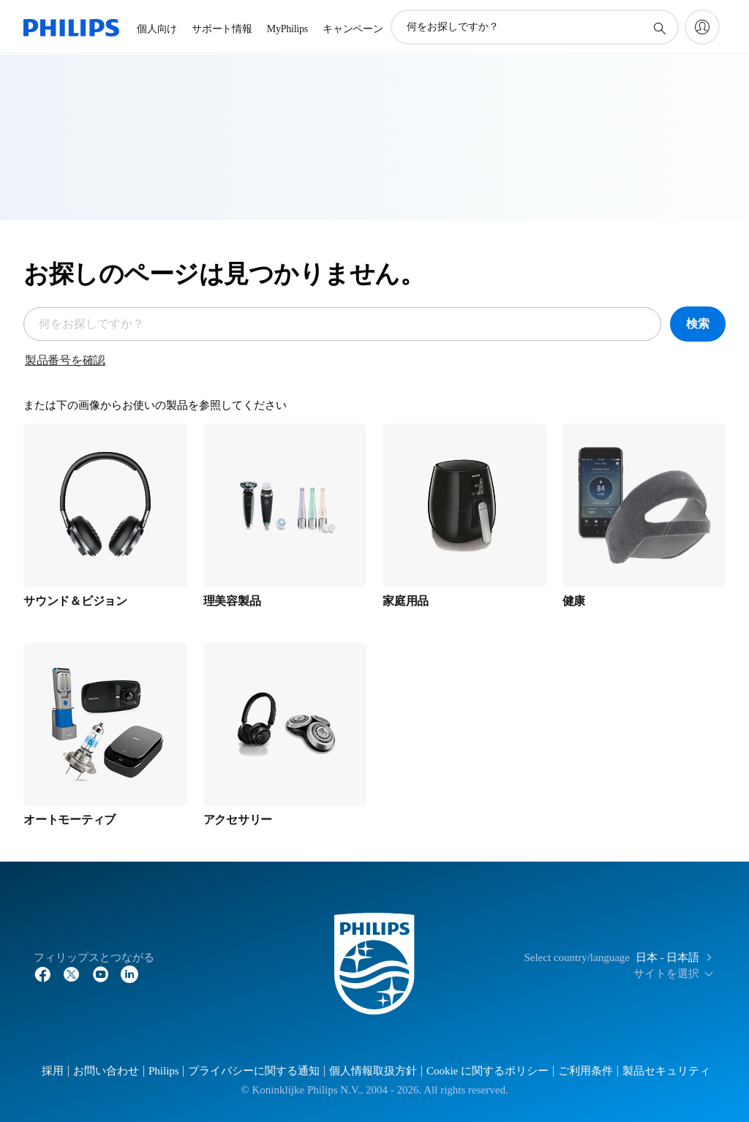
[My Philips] (702, 27)
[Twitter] (71, 973)
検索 (698, 323)
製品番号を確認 (65, 360)
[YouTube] (101, 973)
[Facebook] (42, 973)
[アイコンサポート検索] (659, 28)
